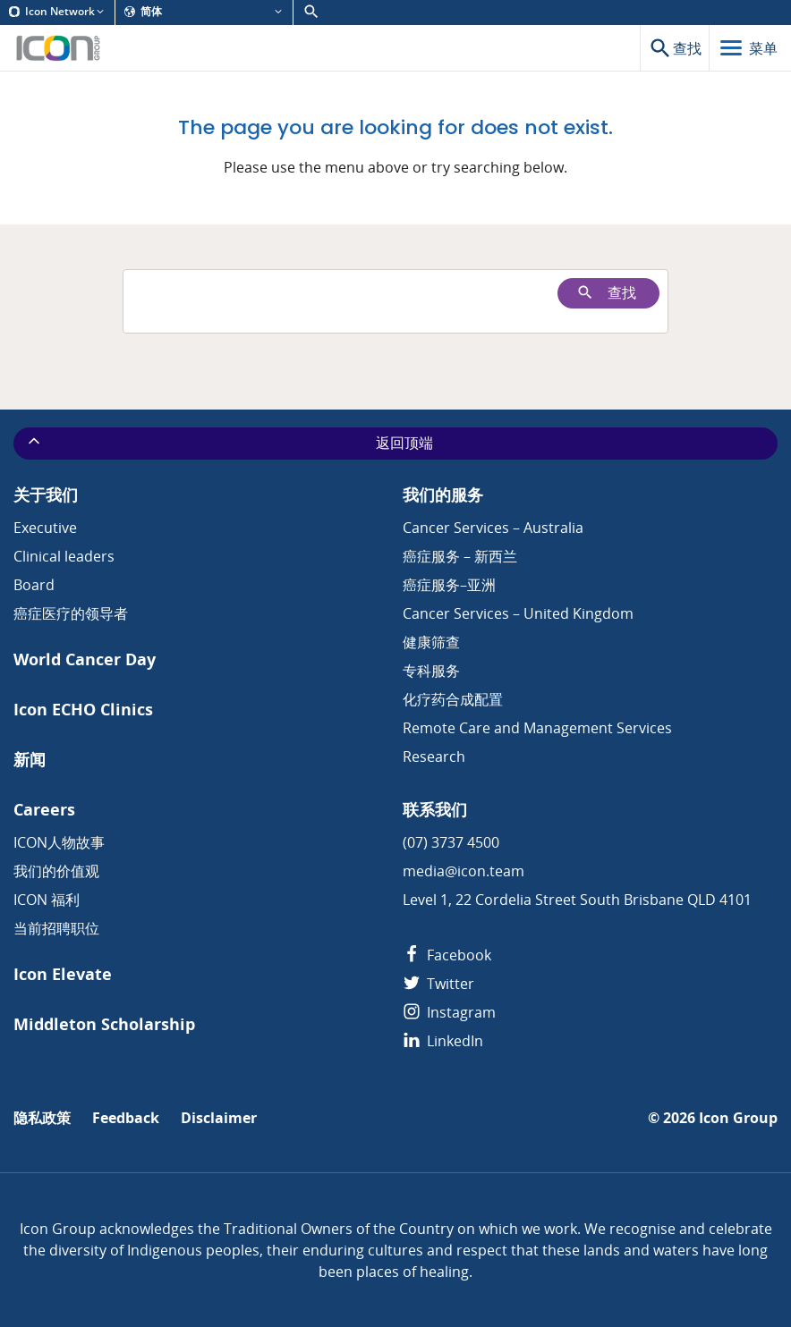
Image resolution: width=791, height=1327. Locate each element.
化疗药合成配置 (453, 699)
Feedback (125, 1118)
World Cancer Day (84, 659)
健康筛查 (431, 642)
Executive (45, 527)
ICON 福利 (46, 899)
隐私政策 (42, 1118)
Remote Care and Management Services (537, 728)
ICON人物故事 (59, 842)
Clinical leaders (64, 556)
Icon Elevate (62, 974)
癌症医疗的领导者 (70, 613)
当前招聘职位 (56, 928)
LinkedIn (443, 1041)
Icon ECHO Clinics (83, 709)
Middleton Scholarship (104, 1024)
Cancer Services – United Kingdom (518, 613)
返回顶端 (229, 442)
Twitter (438, 983)
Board (34, 585)
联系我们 (435, 809)
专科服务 (431, 670)
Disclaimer (219, 1118)
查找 (606, 293)
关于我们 (45, 495)
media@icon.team (463, 871)
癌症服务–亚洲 (449, 585)
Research (434, 756)
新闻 (29, 759)
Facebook (447, 955)
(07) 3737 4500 (451, 842)
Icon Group (738, 1118)
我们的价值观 (56, 871)
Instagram (449, 1012)
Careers (44, 809)
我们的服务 (443, 495)
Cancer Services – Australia (493, 527)
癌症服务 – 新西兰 (460, 556)
